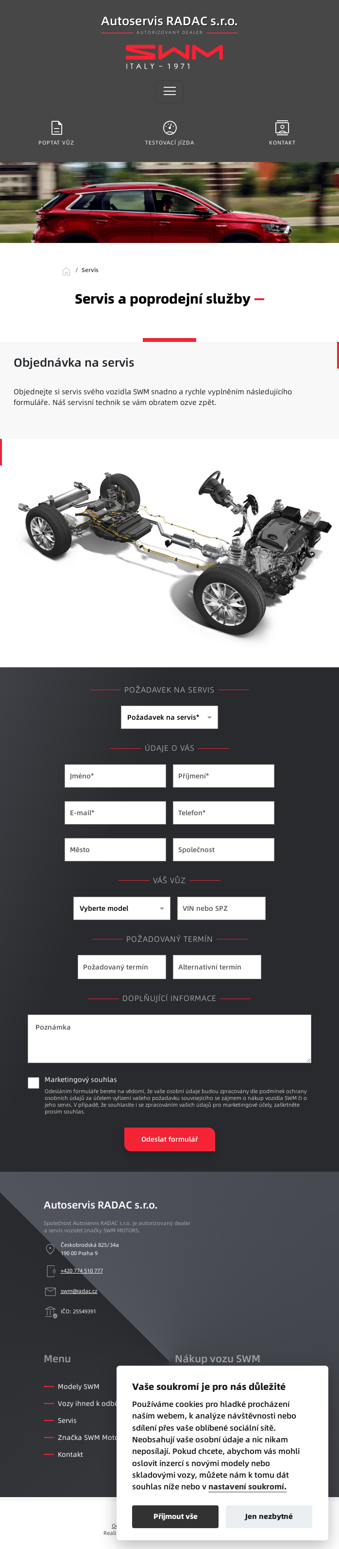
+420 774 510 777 (82, 1271)
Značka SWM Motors (91, 1437)
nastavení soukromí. (247, 1487)
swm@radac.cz (79, 1291)
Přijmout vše (175, 1516)
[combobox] (169, 717)
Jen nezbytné (269, 1516)
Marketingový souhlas (178, 1095)
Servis (67, 1420)
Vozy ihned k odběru (91, 1403)
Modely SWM (79, 1386)
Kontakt (70, 1454)
